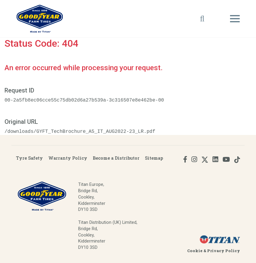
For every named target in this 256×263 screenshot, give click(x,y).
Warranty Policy (67, 158)
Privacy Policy (223, 250)
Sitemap (154, 158)
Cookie (195, 250)
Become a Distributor (116, 158)
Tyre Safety (29, 158)
